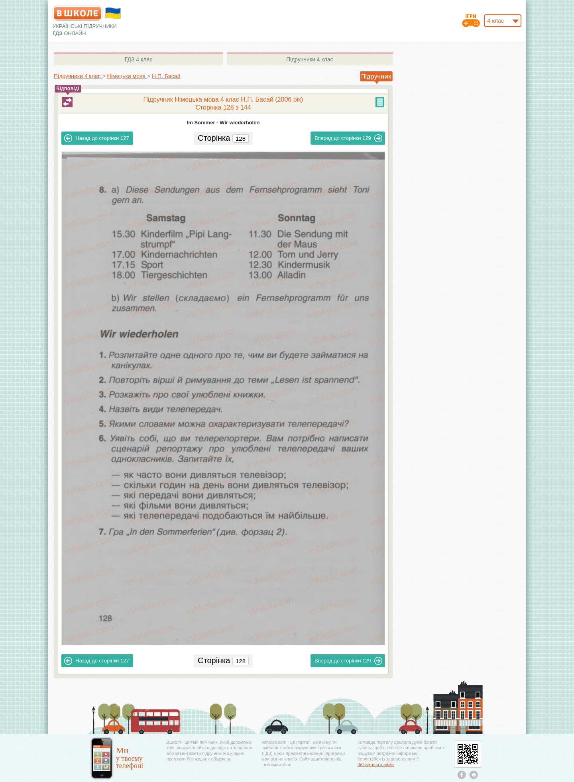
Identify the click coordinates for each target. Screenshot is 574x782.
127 (96, 138)
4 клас (138, 59)
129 (348, 138)
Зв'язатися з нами (376, 764)
